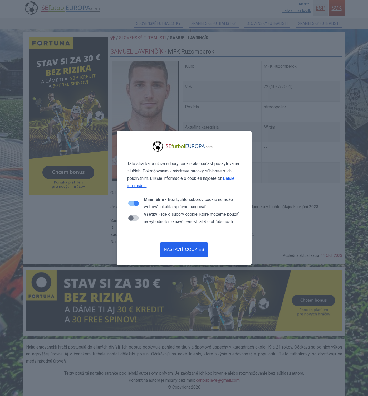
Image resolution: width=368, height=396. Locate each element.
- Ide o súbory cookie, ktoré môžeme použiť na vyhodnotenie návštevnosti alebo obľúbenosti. (191, 218)
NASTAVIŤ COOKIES (184, 249)
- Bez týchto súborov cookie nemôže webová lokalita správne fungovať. (188, 203)
